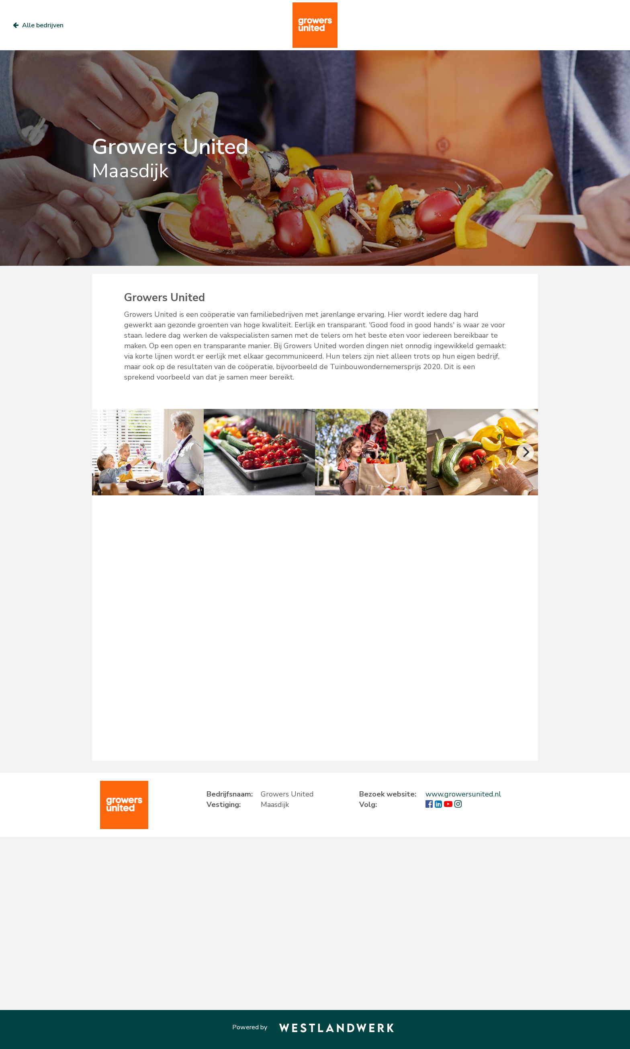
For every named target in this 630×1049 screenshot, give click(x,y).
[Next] (525, 452)
